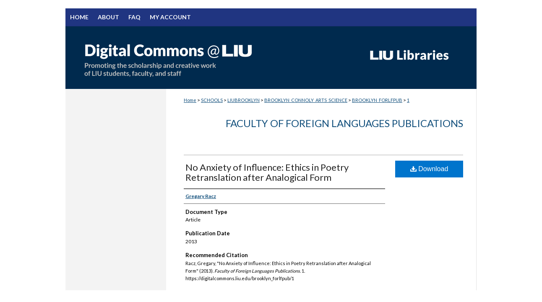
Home (190, 100)
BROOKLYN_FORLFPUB (377, 100)
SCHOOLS (212, 100)
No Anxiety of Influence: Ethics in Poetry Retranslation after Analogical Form (267, 172)
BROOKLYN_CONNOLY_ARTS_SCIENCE (305, 100)
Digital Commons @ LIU (212, 57)
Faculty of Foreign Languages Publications (344, 123)
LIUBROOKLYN (243, 100)
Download (429, 168)
